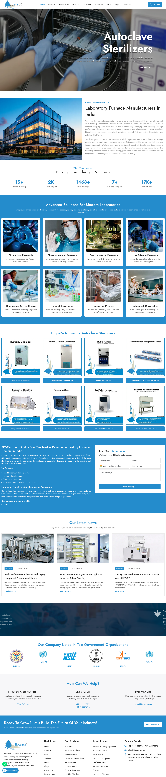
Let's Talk (154, 4)
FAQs (109, 4)
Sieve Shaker (98, 754)
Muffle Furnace (103, 380)
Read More (10, 591)
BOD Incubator (71, 766)
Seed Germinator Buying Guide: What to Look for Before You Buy (81, 576)
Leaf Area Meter (99, 762)
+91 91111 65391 (83, 704)
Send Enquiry (130, 486)
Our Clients (87, 4)
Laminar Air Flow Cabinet (145, 428)
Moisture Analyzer (100, 750)
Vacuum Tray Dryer (100, 766)
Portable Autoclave (72, 770)
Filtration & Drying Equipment (104, 746)
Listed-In (47, 754)
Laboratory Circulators (101, 774)
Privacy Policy (49, 774)
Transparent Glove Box (20, 428)
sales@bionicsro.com (143, 704)
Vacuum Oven (62, 428)
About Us (51, 4)
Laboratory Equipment (101, 758)
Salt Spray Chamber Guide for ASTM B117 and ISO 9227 (137, 576)
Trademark (99, 4)
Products (64, 4)
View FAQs (22, 704)
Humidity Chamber (21, 380)
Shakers (96, 770)
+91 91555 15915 (83, 707)
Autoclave (69, 746)
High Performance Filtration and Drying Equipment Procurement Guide (25, 576)
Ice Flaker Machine (104, 428)
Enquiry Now (152, 724)
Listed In (75, 4)
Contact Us (127, 4)
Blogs (117, 4)
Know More (145, 67)
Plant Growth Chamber (62, 380)
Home (42, 4)
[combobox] (103, 466)
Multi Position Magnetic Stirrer (145, 380)
